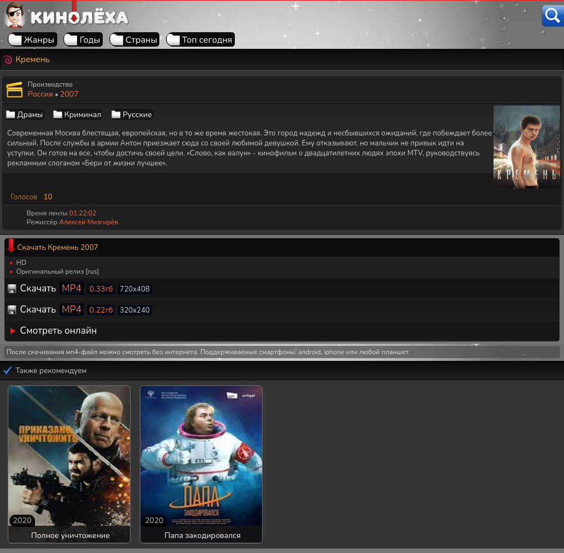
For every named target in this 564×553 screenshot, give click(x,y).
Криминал (83, 114)
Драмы (30, 114)
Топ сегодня (207, 40)
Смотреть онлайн (58, 330)
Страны (141, 40)
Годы (89, 40)
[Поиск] (553, 16)
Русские (137, 114)
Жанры (39, 40)
